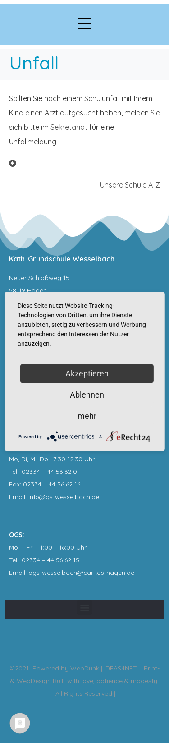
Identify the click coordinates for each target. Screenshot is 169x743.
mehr (87, 416)
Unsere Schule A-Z (130, 184)
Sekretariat (68, 127)
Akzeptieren (87, 373)
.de (129, 573)
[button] (84, 607)
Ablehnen (87, 394)
